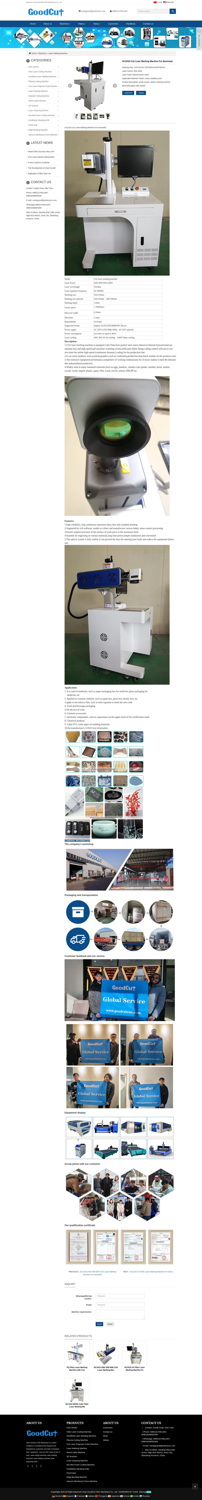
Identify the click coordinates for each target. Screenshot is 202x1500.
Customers (113, 24)
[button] (69, 24)
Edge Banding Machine (38, 130)
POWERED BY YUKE (128, 1492)
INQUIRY (128, 93)
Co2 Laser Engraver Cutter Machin (43, 86)
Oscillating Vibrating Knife (39, 120)
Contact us (148, 24)
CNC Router (34, 67)
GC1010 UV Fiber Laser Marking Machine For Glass (151, 1272)
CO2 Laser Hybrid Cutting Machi (41, 157)
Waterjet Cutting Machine (39, 96)
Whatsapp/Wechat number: (84, 1297)
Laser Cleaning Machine (38, 110)
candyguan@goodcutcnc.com (93, 11)
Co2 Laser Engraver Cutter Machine (82, 1444)
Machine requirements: (82, 1312)
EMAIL (141, 93)
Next (115, 86)
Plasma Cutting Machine (39, 81)
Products (75, 1423)
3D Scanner (33, 106)
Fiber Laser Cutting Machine (40, 72)
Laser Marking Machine (57, 53)
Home (33, 24)
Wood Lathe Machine (37, 101)
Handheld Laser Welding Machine (42, 76)
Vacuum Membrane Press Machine (43, 135)
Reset (110, 1324)
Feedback (130, 24)
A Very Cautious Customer (39, 162)
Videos (82, 24)
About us (48, 24)
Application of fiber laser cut (39, 173)
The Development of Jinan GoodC (42, 168)
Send (99, 1324)
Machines (65, 24)
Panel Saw (33, 125)
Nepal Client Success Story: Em (41, 151)
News (97, 24)
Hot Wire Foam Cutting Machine (42, 115)
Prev (70, 86)
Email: (89, 1305)
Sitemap (142, 1492)
